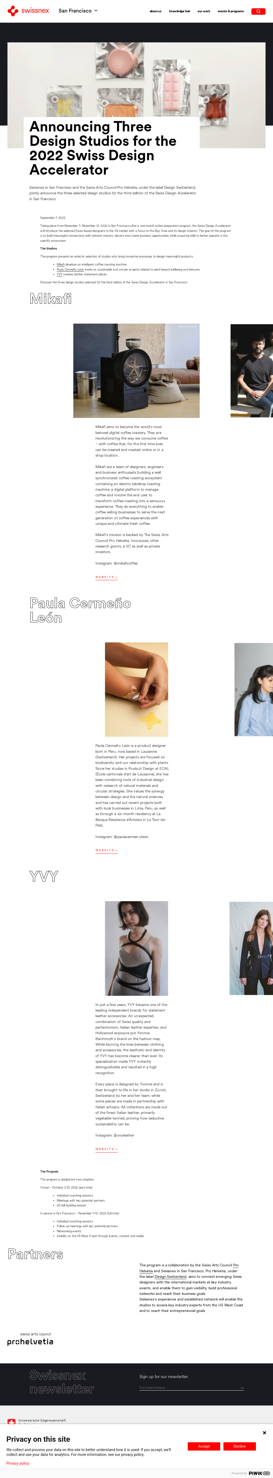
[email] (191, 1388)
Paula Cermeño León (70, 269)
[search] (258, 11)
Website (106, 577)
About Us (156, 11)
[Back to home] (28, 11)
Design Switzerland (170, 1277)
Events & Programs (231, 11)
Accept (204, 1446)
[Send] (242, 1388)
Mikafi (61, 264)
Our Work (204, 11)
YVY (59, 274)
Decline (240, 1446)
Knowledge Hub (179, 11)
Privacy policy (17, 1463)
